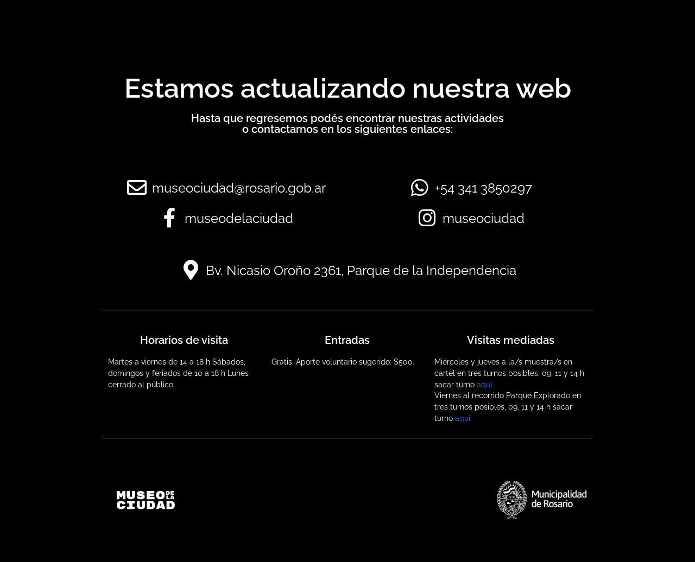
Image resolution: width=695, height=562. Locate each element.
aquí (484, 384)
